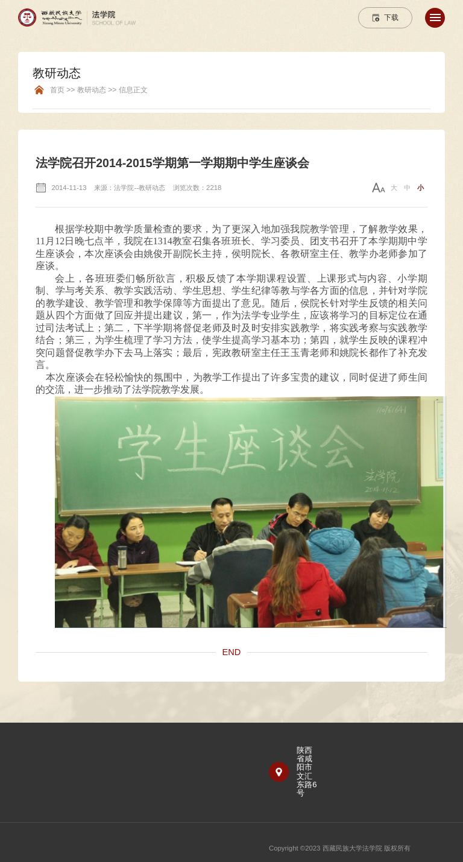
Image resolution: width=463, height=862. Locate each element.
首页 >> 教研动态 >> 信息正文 (99, 90)
